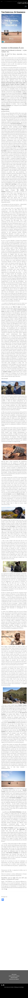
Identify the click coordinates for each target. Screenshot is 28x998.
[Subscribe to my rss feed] (2, 994)
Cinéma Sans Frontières (10, 996)
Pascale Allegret (21, 996)
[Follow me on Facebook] (4, 994)
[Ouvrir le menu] (26, 13)
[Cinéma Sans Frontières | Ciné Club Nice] (14, 4)
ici (6, 895)
